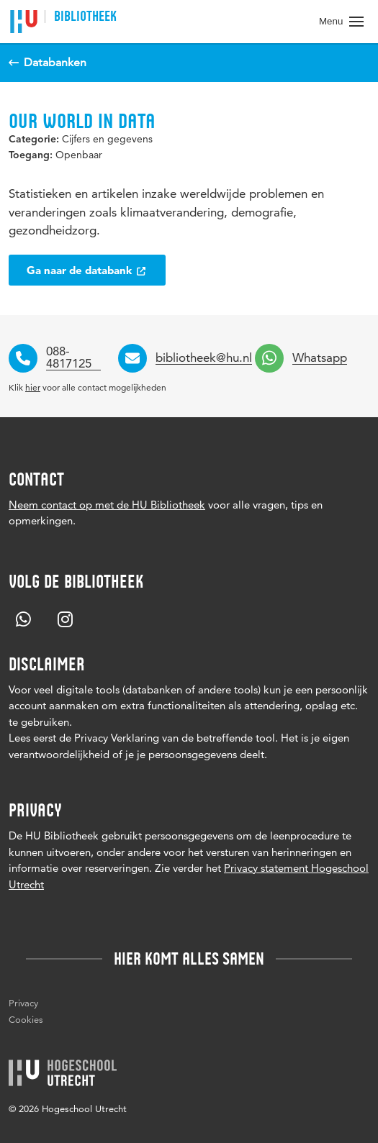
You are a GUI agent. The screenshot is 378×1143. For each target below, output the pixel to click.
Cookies (26, 1019)
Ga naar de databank (87, 270)
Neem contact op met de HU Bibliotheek (107, 504)
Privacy (23, 1002)
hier (32, 387)
